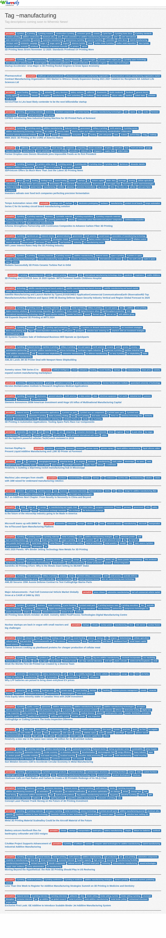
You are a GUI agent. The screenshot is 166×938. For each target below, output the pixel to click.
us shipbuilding (133, 353)
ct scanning (67, 710)
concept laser (136, 791)
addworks (74, 896)
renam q (27, 612)
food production (83, 184)
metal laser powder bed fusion (18, 798)
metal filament (56, 543)
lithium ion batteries (14, 677)
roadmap (153, 135)
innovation (111, 860)
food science (98, 184)
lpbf (150, 795)
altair (95, 396)
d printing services (53, 559)
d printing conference (53, 880)
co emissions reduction (69, 752)
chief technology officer (58, 729)
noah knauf (55, 733)
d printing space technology (134, 60)
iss (125, 259)
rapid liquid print (57, 798)
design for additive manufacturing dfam (141, 491)
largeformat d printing (113, 350)
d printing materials (35, 112)
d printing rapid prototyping (56, 327)
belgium (113, 638)
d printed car (43, 658)
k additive (129, 308)
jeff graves (68, 331)
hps (51, 795)
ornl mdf (108, 661)
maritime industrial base (134, 350)
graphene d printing (64, 383)
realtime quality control (60, 716)
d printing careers (65, 164)
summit (9, 883)
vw (46, 546)
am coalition (49, 131)
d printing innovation (126, 788)
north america (115, 128)
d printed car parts (69, 412)
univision (151, 95)
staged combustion (80, 63)
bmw (47, 432)
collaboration (41, 608)
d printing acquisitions (84, 216)
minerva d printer (78, 43)
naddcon (36, 798)
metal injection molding (54, 314)
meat (85, 641)
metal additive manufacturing (18, 353)
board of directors (13, 608)
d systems (74, 327)
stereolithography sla (14, 334)
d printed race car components (92, 412)
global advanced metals (111, 540)
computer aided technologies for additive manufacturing (117, 844)
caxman (88, 844)
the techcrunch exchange (93, 510)
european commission (104, 507)
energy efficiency (124, 752)
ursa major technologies (119, 63)
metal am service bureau (56, 494)
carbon (131, 772)
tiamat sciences (12, 644)
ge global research (58, 899)
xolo (119, 798)
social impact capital (138, 641)
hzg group (114, 795)
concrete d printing (95, 40)
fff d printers (88, 540)
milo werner (140, 625)
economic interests (66, 860)
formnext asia (11, 494)
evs (131, 674)
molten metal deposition (126, 43)
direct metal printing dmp (16, 331)
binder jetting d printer (109, 896)
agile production (110, 857)
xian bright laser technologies (80, 494)
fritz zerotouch (151, 559)
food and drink (137, 148)
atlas (82, 896)
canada (143, 690)
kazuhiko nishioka (30, 755)
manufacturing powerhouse (17, 863)
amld (118, 347)
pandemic (128, 275)
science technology (88, 811)
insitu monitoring (29, 713)
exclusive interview (24, 899)
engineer (119, 432)
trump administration (35, 866)
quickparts (80, 331)
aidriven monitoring (14, 710)
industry (142, 795)
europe (81, 524)
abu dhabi (32, 432)
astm (60, 37)
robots (157, 478)
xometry (157, 370)
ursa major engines (99, 63)
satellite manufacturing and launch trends (61, 291)
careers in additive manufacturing (19, 167)
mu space (140, 461)
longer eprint (55, 43)
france (118, 507)
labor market (52, 242)
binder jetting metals (50, 540)
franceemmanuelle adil (43, 641)
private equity (66, 690)
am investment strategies (131, 327)
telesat (100, 465)
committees (65, 135)
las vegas (149, 432)
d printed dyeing (82, 112)
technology (21, 288)
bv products (28, 608)
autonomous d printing (75, 40)
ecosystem (76, 135)
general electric (142, 92)
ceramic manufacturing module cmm (53, 259)
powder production (94, 563)
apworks (9, 814)
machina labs (123, 478)
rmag (145, 135)
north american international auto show (83, 435)
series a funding (43, 759)
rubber (104, 435)
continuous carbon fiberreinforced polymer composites (99, 220)
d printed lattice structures (97, 772)
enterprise (83, 370)
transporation (154, 524)
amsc (41, 135)
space (19, 461)
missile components (57, 863)
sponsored (31, 658)
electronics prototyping (88, 203)
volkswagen (37, 546)
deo (121, 308)
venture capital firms (93, 736)
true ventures (26, 644)
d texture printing (13, 37)
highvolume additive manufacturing (33, 795)
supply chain (110, 151)
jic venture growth (13, 755)
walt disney (10, 99)
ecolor (146, 112)
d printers (20, 33)
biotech (20, 180)
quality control (33, 707)
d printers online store (46, 164)
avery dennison (61, 92)
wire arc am (111, 314)
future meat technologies (143, 184)
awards (55, 135)
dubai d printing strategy (59, 416)
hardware (104, 203)
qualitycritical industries (38, 716)
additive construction (31, 37)
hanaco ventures (12, 187)
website (77, 167)
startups (34, 92)
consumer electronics (86, 432)
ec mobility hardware (84, 674)
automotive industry (32, 752)
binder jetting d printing (130, 896)
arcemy (126, 347)
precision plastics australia (17, 46)
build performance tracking (49, 710)
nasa (8, 262)
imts (80, 275)
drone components (48, 860)
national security (74, 863)
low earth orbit (135, 259)
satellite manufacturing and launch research (24, 291)
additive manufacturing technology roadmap (24, 131)
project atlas (11, 902)
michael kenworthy (38, 863)
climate (95, 625)
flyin (86, 135)
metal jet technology (94, 543)
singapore (98, 151)
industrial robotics (114, 524)
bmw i (54, 432)
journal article (93, 814)
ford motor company (100, 416)
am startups (115, 791)
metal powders (111, 543)
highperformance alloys (90, 311)
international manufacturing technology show (103, 275)
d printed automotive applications (45, 412)
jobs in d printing (53, 167)
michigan (47, 435)
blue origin (28, 729)
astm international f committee (18, 40)
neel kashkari (65, 242)
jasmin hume (36, 187)
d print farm (107, 33)
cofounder (75, 729)
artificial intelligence (61, 370)
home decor (122, 40)
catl (64, 674)
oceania (96, 33)
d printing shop (95, 164)
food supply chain (113, 184)
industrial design (66, 461)
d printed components (64, 112)
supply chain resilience (15, 866)
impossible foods (13, 151)
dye (139, 112)
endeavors (110, 478)
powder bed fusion (74, 314)
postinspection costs (113, 713)
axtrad (125, 791)
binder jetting (33, 540)
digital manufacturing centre (60, 608)
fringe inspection (13, 713)
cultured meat (11, 184)
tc (41, 92)
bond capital (41, 729)
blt (114, 491)
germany (127, 507)
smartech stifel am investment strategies (128, 331)
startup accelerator (72, 60)
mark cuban (117, 461)
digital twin (146, 710)
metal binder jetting (39, 543)
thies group (49, 115)
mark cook (107, 755)
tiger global (37, 736)
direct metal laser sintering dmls (19, 63)
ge (36, 899)
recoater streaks (78, 716)
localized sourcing (67, 755)
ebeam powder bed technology (129, 559)
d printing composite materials (108, 216)
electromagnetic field (106, 752)
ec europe (42, 507)
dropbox (108, 148)
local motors (55, 661)
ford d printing (83, 416)
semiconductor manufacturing (125, 863)
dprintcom (124, 164)
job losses (40, 242)
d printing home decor (124, 33)
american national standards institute (21, 135)
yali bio (133, 187)
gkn (97, 540)
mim (130, 543)
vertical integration (121, 563)
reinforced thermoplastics (140, 661)
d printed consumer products (54, 772)
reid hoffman (88, 95)
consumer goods (84, 33)
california (90, 92)
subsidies (26, 510)
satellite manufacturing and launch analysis (46, 288)
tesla (62, 677)
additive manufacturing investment (20, 791)
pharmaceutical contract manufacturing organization (87, 76)
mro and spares (111, 308)
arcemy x (135, 347)
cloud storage (57, 148)
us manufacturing (39, 399)
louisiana (91, 461)
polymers (22, 115)
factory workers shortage (99, 239)
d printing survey (130, 128)
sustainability (137, 749)
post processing (12, 546)
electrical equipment (108, 396)
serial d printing (35, 115)
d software (78, 844)
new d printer (144, 43)
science (72, 180)
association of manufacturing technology (129, 236)
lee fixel (142, 729)
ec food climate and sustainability (33, 184)
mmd (90, 43)
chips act (31, 507)
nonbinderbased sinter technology (20, 759)
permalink (10, 33)
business (49, 112)
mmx (116, 135)
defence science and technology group (21, 579)
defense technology (67, 350)
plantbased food (120, 641)
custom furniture (150, 772)
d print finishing (69, 605)
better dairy (111, 180)
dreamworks (102, 92)
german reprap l (107, 448)
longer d (43, 43)
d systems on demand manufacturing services (100, 327)
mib (33, 353)
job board (40, 167)
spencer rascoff (142, 733)
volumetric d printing (106, 798)
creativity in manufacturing (17, 860)
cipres (132, 112)
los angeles (45, 95)
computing (81, 148)
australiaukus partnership (16, 350)
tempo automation (152, 203)
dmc (76, 608)
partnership (117, 608)
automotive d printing (37, 416)
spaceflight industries (73, 465)
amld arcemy (115, 576)
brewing (132, 180)
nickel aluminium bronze (89, 579)
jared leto (126, 729)
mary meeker (25, 733)
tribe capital (49, 736)
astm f (116, 37)
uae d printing (96, 419)
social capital (43, 465)
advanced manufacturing (16, 416)
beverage (122, 180)
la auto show (137, 432)
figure (31, 331)
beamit (100, 559)
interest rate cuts (13, 242)
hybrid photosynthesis (65, 795)
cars (61, 432)
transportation (34, 674)
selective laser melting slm (26, 419)
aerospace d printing (54, 811)
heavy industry (140, 752)
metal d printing (78, 308)
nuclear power (106, 625)
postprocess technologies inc (136, 608)
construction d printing (65, 33)
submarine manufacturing (73, 353)
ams (116, 537)
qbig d (45, 798)
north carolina (95, 641)
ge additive (44, 899)
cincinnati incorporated (131, 658)
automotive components (148, 857)
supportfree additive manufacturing (81, 798)
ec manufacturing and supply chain (63, 507)
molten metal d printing (104, 43)
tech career (67, 167)
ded (79, 540)
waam (144, 353)
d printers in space (134, 256)
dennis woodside (95, 148)
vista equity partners (85, 693)
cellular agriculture (145, 180)
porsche (9, 419)
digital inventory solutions (16, 311)
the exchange (74, 510)
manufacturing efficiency (68, 713)
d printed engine (89, 60)
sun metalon (78, 759)
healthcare (19, 693)
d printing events (34, 128)
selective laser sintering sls (98, 331)
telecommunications (14, 736)
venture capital (98, 180)
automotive (21, 432)
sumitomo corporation (61, 759)
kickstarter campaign (28, 43)
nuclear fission (154, 625)
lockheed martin (69, 661)
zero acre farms (144, 187)
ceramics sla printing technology (84, 259)
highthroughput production (113, 311)
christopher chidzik (60, 239)
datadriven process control (86, 710)
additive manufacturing (36, 60)
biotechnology (125, 638)
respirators (139, 275)
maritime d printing (50, 347)
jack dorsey (24, 95)
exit (29, 690)
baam (88, 658)
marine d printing (64, 579)
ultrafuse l (26, 546)
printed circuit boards (134, 203)
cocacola (152, 690)
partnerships (11, 115)
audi (41, 432)
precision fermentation (86, 187)
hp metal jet (133, 540)
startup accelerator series (118, 749)
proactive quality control (16, 716)
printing (78, 733)
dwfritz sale (110, 559)
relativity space (29, 465)
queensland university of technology (145, 383)
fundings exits (46, 180)
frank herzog (11, 795)
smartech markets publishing (142, 880)
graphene (49, 383)
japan (151, 752)
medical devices (87, 713)
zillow (106, 736)
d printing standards (143, 33)
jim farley (145, 674)
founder (117, 729)
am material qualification (75, 791)
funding (93, 135)
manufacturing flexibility (128, 860)
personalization (104, 775)
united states (140, 95)
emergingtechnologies (48, 461)
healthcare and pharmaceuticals (51, 76)
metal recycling (140, 755)
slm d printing (11, 817)
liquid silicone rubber (151, 448)
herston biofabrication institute (115, 383)
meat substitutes (44, 151)
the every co (122, 187)
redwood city (86, 151)
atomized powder (128, 537)
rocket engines (41, 63)
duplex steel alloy (47, 579)
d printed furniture (76, 772)
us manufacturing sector (94, 242)
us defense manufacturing (96, 353)
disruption (10, 899)
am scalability (30, 710)
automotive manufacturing (118, 592)
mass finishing (104, 608)
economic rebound (78, 239)
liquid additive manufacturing (128, 448)
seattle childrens (153, 275)
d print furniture (33, 772)
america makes (63, 131)
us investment (23, 399)
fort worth (123, 396)
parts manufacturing (75, 563)
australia (36, 40)
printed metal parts (92, 863)
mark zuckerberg (74, 95)
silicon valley (117, 95)
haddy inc (27, 661)
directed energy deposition (40, 311)
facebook (129, 92)
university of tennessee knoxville (54, 46)
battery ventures (77, 92)
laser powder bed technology (38, 563)
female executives (88, 608)
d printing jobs (81, 164)
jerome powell (28, 242)
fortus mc (115, 416)
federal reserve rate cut (121, 239)
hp (125, 540)
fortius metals (72, 311)
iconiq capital (11, 95)
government (85, 128)
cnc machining (149, 658)
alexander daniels (137, 164)
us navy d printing (117, 353)
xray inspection (94, 716)
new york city (58, 435)
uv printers (74, 46)
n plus (80, 537)
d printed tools (133, 412)
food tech (127, 184)
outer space (67, 733)
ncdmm (124, 135)
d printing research (45, 33)
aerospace (141, 707)
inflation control (139, 239)
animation (49, 92)
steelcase (136, 775)
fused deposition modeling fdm (49, 331)
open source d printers (144, 543)
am (121, 857)
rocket (101, 733)
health (68, 638)
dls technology (32, 775)
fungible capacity (84, 860)
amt (126, 112)
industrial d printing (129, 795)
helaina (25, 187)
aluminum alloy (48, 37)
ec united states (86, 507)
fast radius (45, 775)
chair (139, 772)
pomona (147, 396)
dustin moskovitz (116, 92)
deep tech (34, 860)
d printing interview (40, 896)
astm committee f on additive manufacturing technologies (87, 37)
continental (101, 432)
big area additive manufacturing (106, 658)
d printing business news (108, 605)
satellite (109, 733)
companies (69, 148)
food (127, 148)
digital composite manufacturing (39, 223)
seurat (87, 314)
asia (55, 491)
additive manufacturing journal (132, 811)
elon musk (114, 674)
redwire (15, 262)
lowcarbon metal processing (89, 755)
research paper (107, 814)
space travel (57, 465)
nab (75, 579)
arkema (72, 220)
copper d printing (68, 540)
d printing (31, 33)
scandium (120, 814)
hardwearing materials (15, 563)
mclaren (37, 435)
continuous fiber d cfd (15, 223)
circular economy (50, 752)
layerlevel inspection (47, 713)
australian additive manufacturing (43, 350)
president (74, 151)
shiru (112, 187)
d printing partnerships (56, 220)
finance (9, 693)
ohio (148, 507)
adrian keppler (151, 749)
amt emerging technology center (70, 658)
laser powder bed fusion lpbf (17, 543)
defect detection (106, 710)
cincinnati (147, 896)
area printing (141, 308)
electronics (41, 396)
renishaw (36, 612)
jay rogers (44, 661)
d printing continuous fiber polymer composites (25, 220)
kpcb (135, 729)
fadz (146, 791)
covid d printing (59, 275)
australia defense (130, 576)
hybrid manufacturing (138, 40)
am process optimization (98, 791)
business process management (125, 690)
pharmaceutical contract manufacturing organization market (136, 76)
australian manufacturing (53, 40)
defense (118, 710)
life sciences (60, 641)
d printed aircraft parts (108, 811)
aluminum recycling (14, 752)
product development (121, 775)
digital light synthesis (14, 775)
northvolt (156, 831)
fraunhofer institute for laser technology (31, 814)
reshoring (77, 242)
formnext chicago (13, 661)
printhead (34, 46)
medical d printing (34, 880)
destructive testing (131, 710)
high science (99, 860)
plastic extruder (120, 661)
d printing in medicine (73, 880)
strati (155, 661)
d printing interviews (58, 896)
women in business (51, 612)
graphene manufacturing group (87, 383)
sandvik (108, 563)
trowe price (146, 370)
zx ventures (10, 190)
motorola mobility (60, 151)
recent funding (22, 92)
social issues (104, 236)
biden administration (14, 239)
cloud (74, 370)
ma (57, 690)
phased (100, 713)
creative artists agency (90, 729)
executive (118, 148)
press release (99, 592)
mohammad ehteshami (138, 899)
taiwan (35, 510)
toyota (85, 419)
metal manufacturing (123, 755)
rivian (41, 677)
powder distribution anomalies (137, 713)
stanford (128, 95)
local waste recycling (49, 755)
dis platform (59, 311)
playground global (13, 465)
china (120, 491)
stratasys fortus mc (72, 419)
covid (48, 275)
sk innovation (51, 677)
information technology (35, 693)
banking (106, 690)
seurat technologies (148, 863)
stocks (39, 327)
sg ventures (103, 187)
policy (154, 507)
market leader (25, 435)
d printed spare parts (115, 412)
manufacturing (58, 95)
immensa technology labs (131, 416)
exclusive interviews (78, 491)
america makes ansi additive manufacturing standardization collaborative (101, 131)
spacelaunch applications (59, 63)
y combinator (111, 465)
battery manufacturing (52, 674)
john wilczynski (105, 135)
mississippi (129, 461)
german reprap (92, 448)
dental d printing (121, 880)
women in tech (67, 612)
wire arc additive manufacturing (18, 357)
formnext (155, 112)
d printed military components (89, 576)
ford (73, 416)
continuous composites (134, 220)
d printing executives (129, 605)
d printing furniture (118, 772)
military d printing (100, 128)
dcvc (131, 625)
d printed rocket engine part (109, 60)
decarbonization (88, 752)
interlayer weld (12, 43)
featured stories (71, 128)
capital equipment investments (37, 239)
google (148, 148)
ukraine (84, 677)
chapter (128, 831)
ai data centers (85, 396)
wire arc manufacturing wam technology (118, 579)
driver (111, 432)
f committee (110, 40)
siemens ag (10, 399)
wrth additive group (126, 314)
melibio (61, 187)
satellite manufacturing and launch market (121, 288)
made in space (149, 259)
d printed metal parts (87, 605)
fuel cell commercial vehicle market (145, 592)
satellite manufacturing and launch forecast (83, 288)
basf (139, 537)
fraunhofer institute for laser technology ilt (67, 814)
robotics (86, 478)
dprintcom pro (33, 236)
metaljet (123, 543)
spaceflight (119, 733)
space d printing (55, 60)
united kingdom (68, 693)
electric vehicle (101, 674)
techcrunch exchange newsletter (53, 510)
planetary (70, 187)
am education (57, 791)
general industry (63, 236)
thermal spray (98, 314)
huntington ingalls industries (89, 350)
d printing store (110, 164)
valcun (84, 46)
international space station (110, 259)
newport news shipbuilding (49, 353)
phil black (107, 641)
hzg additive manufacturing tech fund (92, 795)
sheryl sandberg (102, 95)
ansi (47, 135)
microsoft (143, 524)
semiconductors (12, 510)
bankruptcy (97, 831)
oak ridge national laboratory (90, 661)
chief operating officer (40, 148)
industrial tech (136, 396)
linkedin (34, 95)
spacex (130, 733)
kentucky (148, 416)
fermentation (55, 184)
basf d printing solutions (16, 540)
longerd (66, 43)
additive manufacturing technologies (107, 112)
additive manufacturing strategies (98, 537)
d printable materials (64, 216)
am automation (43, 791)
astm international (128, 37)
